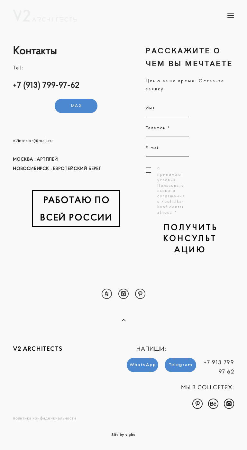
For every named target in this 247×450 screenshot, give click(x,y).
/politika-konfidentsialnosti (170, 207)
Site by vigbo (123, 435)
